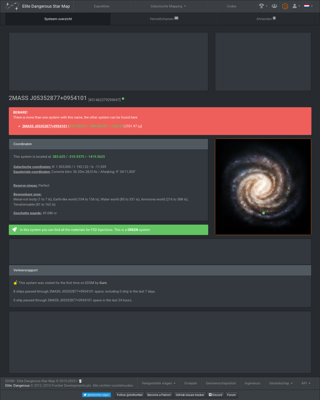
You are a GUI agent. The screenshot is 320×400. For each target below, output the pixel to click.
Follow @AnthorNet (129, 395)
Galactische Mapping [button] (167, 6)
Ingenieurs (253, 383)
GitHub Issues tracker (190, 395)
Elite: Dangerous (17, 386)
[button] (263, 6)
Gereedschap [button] (279, 383)
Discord (215, 395)
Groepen (191, 383)
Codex (231, 6)
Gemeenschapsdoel (221, 383)
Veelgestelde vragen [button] (157, 383)
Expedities (102, 6)
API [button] (304, 383)
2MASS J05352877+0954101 (45, 126)
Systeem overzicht (58, 19)
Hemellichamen (164, 18)
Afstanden (266, 18)
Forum (231, 395)
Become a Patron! (159, 395)
